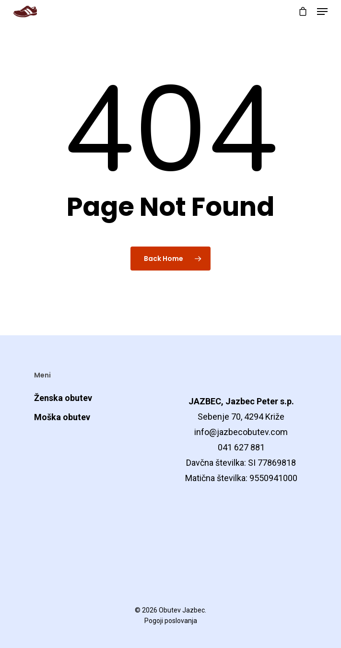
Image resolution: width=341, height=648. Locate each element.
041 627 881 (241, 447)
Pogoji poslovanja (170, 620)
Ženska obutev (63, 398)
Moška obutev (62, 417)
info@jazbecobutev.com (241, 432)
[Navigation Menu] (322, 11)
